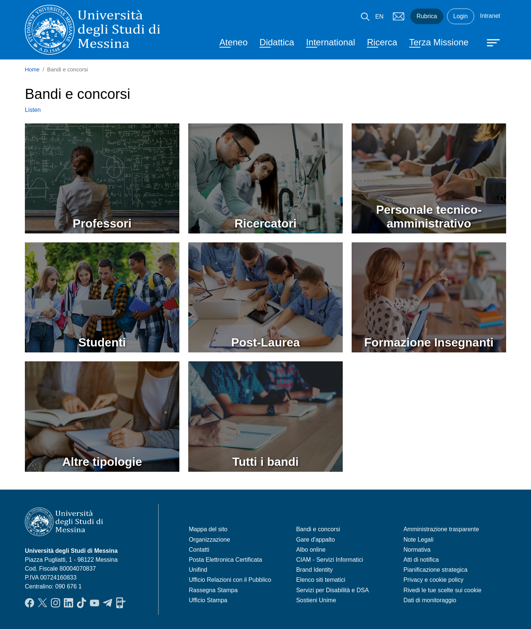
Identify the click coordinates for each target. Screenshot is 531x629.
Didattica (277, 42)
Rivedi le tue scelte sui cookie (442, 590)
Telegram (107, 602)
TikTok (81, 602)
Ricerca (382, 42)
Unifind (198, 570)
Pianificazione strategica (435, 570)
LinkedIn (68, 602)
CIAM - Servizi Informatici (329, 560)
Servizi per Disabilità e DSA (332, 590)
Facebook (29, 602)
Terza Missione (439, 42)
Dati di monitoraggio (429, 600)
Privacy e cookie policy (433, 580)
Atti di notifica (421, 560)
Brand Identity (314, 570)
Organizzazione (209, 539)
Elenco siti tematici (320, 580)
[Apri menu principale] (490, 42)
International (330, 42)
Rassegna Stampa (213, 590)
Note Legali (418, 539)
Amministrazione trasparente (441, 529)
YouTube (94, 602)
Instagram (55, 602)
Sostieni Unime (316, 600)
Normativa (416, 549)
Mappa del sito (208, 529)
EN (379, 16)
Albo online (310, 549)
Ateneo (233, 42)
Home (32, 69)
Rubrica (427, 16)
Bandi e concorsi (318, 529)
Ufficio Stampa (208, 600)
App (121, 602)
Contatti (199, 549)
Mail (398, 16)
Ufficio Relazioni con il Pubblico (230, 580)
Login (460, 16)
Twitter (42, 602)
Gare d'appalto (315, 539)
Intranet (490, 16)
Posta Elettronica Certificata (225, 560)
